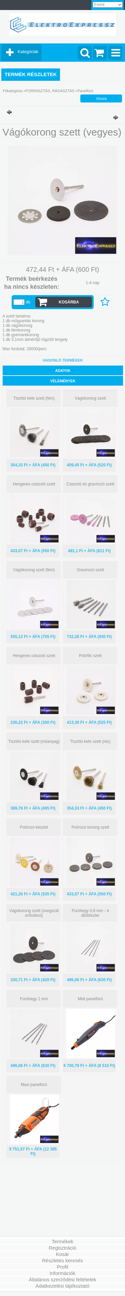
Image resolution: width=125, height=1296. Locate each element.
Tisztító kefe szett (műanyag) (34, 741)
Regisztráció (62, 1248)
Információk (63, 1273)
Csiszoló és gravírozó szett (90, 484)
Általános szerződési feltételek (62, 1279)
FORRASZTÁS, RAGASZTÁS (49, 91)
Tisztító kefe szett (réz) (90, 741)
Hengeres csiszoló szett (34, 484)
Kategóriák (28, 51)
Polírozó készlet (34, 827)
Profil (62, 1267)
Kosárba (69, 302)
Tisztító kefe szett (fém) (34, 398)
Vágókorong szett (90, 398)
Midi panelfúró (90, 999)
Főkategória (12, 91)
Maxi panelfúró (34, 1084)
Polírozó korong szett (90, 827)
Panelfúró (85, 91)
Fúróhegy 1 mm (34, 999)
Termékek (62, 1241)
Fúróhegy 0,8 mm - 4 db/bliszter (90, 913)
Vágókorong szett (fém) (34, 570)
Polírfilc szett (90, 655)
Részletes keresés (62, 1260)
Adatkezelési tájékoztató (63, 1286)
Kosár (62, 1254)
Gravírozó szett (90, 570)
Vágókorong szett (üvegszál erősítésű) (34, 913)
